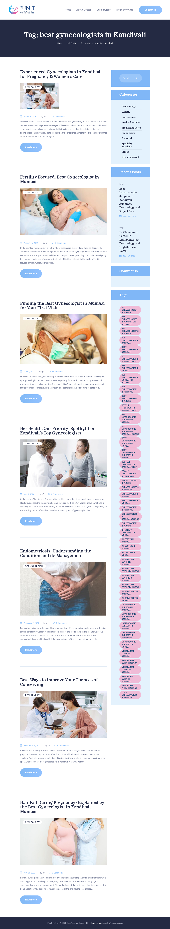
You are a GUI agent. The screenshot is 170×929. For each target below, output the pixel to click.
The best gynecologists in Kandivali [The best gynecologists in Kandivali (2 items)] (129, 695)
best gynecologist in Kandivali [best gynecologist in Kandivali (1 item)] (130, 349)
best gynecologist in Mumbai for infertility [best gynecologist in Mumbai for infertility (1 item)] (130, 379)
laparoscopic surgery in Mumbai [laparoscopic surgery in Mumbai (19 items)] (129, 644)
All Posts (71, 43)
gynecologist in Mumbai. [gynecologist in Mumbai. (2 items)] (130, 501)
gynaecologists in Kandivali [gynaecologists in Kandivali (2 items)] (130, 488)
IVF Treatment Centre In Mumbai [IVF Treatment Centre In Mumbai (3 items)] (130, 585)
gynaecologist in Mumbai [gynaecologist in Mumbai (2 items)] (129, 481)
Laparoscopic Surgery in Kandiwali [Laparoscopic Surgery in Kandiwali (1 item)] (129, 635)
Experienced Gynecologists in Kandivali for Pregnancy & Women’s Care (61, 74)
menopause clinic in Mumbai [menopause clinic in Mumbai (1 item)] (129, 686)
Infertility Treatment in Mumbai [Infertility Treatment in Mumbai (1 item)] (128, 532)
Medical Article (34, 566)
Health (126, 112)
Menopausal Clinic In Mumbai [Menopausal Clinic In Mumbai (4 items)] (129, 661)
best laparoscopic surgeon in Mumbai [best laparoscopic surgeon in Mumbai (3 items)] (129, 442)
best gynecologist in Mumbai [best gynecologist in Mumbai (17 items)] (130, 368)
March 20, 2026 (129, 216)
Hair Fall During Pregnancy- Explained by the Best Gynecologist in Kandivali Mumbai (62, 807)
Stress (125, 152)
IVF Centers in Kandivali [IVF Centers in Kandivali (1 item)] (128, 547)
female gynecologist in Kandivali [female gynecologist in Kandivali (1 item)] (129, 474)
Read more (31, 147)
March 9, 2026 (129, 256)
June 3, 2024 (29, 372)
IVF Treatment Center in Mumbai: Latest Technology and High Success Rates (129, 241)
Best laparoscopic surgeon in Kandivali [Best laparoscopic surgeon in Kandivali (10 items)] (129, 418)
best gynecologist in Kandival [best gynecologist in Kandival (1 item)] (130, 340)
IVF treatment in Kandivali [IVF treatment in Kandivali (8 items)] (130, 592)
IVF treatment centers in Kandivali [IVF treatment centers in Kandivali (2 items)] (129, 578)
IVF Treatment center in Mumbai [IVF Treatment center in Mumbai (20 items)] (130, 569)
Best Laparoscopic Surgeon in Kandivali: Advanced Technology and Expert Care (129, 200)
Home (60, 43)
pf (123, 184)
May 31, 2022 (29, 873)
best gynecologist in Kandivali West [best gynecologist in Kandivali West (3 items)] (130, 359)
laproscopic (129, 117)
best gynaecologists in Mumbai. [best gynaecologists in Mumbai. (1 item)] (130, 331)
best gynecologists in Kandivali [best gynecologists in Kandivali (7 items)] (129, 389)
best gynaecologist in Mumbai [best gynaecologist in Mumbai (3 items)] (129, 310)
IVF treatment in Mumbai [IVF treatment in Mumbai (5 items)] (130, 599)
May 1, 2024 (29, 494)
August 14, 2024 (31, 243)
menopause (128, 133)
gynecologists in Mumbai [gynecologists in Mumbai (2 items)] (129, 524)
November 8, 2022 (32, 746)
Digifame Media (97, 923)
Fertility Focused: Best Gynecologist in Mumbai (59, 179)
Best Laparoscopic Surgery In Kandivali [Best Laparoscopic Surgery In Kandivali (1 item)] (129, 454)
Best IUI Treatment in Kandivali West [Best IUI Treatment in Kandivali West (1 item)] (129, 408)
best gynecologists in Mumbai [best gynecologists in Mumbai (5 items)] (129, 398)
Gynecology (32, 87)
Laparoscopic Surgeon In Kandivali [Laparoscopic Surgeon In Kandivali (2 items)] (129, 607)
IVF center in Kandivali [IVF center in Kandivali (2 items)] (128, 540)
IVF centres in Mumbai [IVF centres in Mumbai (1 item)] (128, 553)
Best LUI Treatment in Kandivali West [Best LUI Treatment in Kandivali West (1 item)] (129, 464)
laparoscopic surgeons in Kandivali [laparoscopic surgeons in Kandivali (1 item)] (129, 616)
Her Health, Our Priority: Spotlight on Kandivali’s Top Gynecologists (58, 430)
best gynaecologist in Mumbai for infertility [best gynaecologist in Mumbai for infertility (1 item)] (129, 320)
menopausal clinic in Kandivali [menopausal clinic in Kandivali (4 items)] (128, 653)
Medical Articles (131, 128)
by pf (43, 117)
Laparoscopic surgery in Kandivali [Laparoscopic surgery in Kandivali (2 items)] (129, 626)
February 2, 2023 (31, 623)
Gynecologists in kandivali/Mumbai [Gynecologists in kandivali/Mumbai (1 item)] (130, 516)
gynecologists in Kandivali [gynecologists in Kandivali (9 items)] (129, 508)
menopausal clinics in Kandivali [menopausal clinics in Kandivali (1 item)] (128, 669)
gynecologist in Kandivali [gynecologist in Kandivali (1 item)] (130, 495)
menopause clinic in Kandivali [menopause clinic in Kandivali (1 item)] (127, 679)
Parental (127, 138)
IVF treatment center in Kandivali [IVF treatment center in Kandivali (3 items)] (129, 562)
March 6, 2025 (30, 117)
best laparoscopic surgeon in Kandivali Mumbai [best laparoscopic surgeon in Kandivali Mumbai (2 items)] (130, 430)
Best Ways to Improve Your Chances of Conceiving (59, 682)
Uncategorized (130, 157)
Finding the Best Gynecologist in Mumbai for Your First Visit (62, 305)
